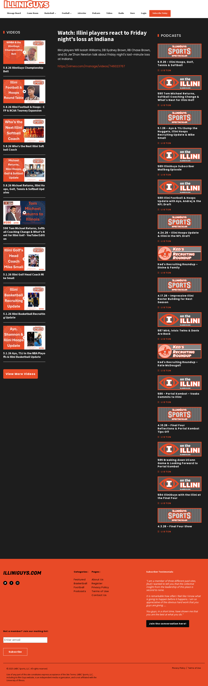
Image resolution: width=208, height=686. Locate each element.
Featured (79, 580)
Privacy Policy (100, 587)
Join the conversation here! (167, 623)
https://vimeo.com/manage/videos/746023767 (91, 66)
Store (132, 13)
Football (65, 13)
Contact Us (99, 595)
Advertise (81, 13)
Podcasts (96, 13)
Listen (166, 70)
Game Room (32, 13)
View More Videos (20, 374)
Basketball (49, 13)
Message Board (14, 13)
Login (143, 13)
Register (97, 583)
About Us (97, 580)
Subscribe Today (159, 13)
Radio (121, 13)
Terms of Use (100, 591)
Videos (109, 13)
